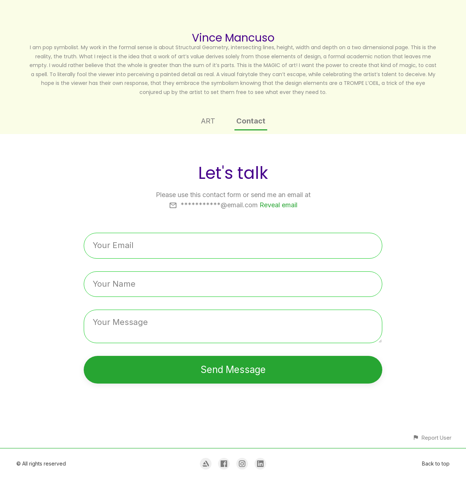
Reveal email (278, 205)
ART (208, 121)
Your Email (113, 245)
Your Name (114, 283)
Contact (250, 121)
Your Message (120, 322)
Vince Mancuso (233, 38)
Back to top (436, 463)
